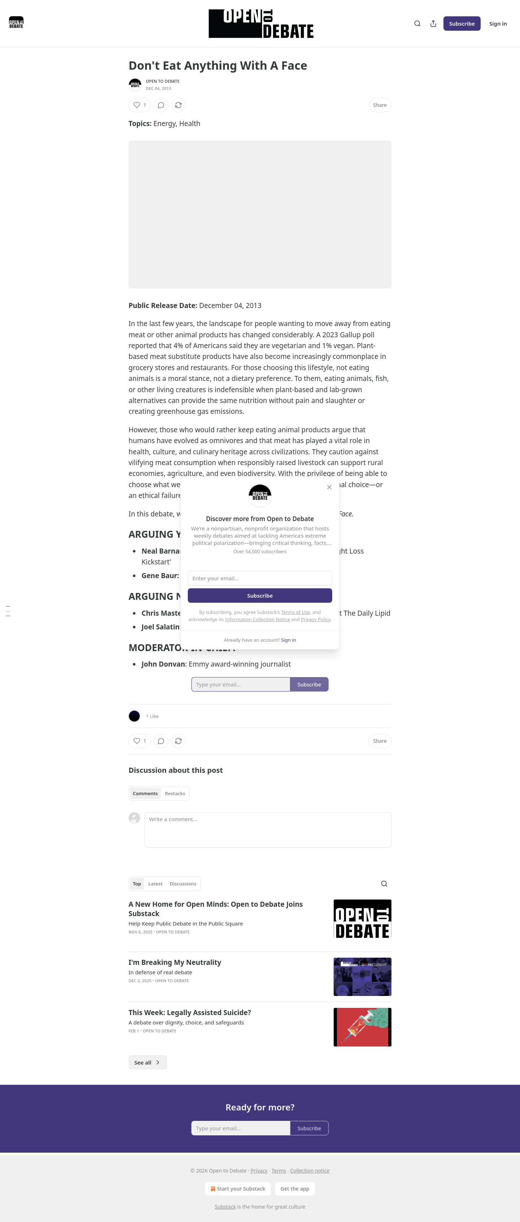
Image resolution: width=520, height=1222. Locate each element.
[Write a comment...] (268, 829)
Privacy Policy (315, 619)
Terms (279, 1170)
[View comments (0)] (161, 105)
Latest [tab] (155, 883)
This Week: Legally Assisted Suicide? (190, 1012)
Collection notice (309, 1170)
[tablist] (159, 793)
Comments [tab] (145, 793)
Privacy (259, 1170)
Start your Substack (237, 1189)
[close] (329, 487)
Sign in (498, 23)
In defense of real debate (160, 972)
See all (147, 1062)
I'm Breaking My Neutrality (175, 962)
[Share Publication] (433, 23)
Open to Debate (162, 81)
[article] (260, 923)
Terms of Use (295, 612)
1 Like (152, 716)
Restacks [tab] (175, 793)
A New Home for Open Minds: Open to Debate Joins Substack (216, 909)
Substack (225, 1206)
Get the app (295, 1188)
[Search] (417, 23)
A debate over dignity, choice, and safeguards (186, 1022)
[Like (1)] (140, 105)
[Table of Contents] (8, 611)
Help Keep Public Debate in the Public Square (186, 923)
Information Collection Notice (257, 619)
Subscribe (462, 23)
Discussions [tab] (183, 883)
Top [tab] (137, 883)
